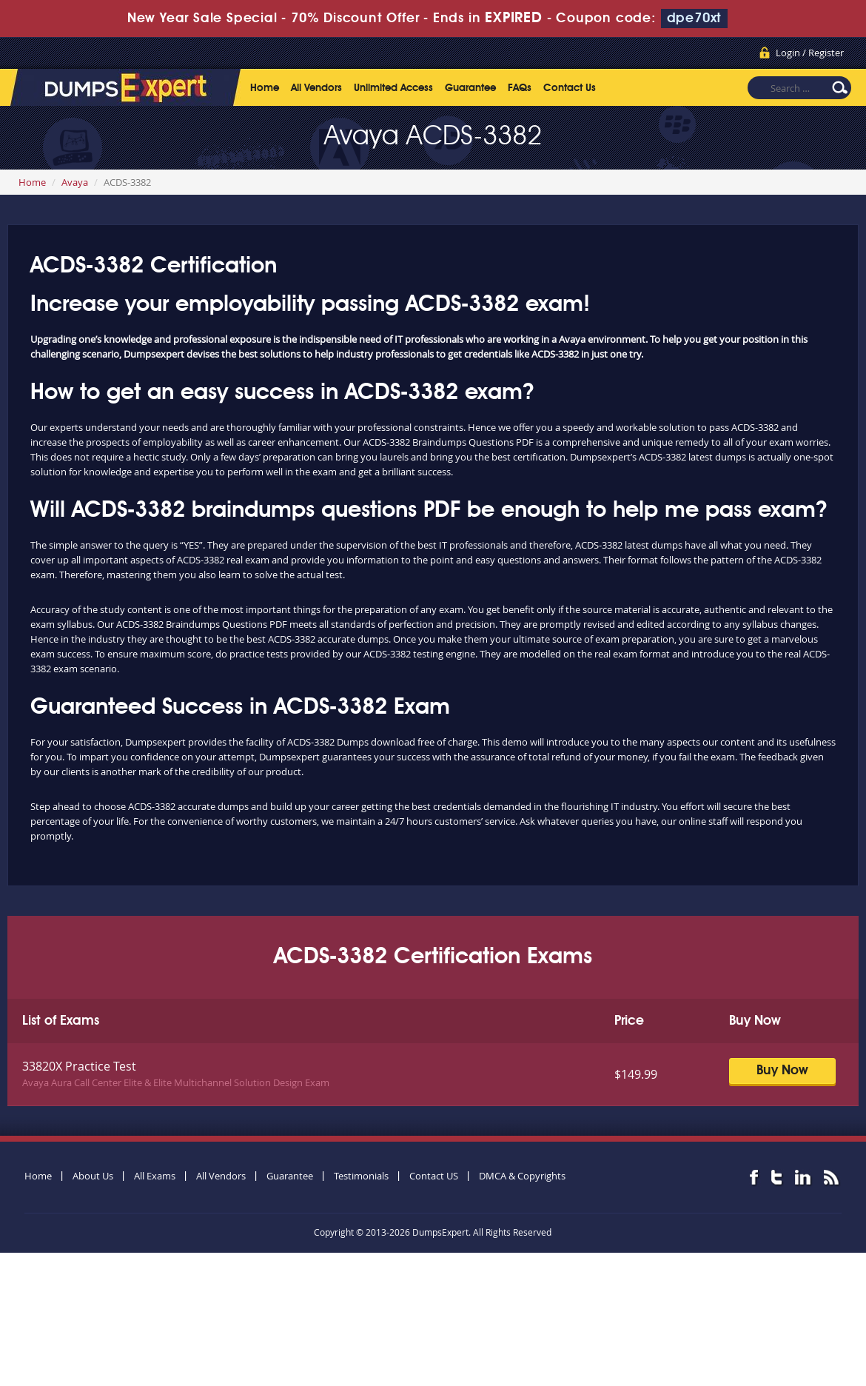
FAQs (519, 88)
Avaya (74, 182)
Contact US (433, 1175)
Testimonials (361, 1175)
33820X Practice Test (79, 1066)
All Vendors (316, 88)
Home (264, 88)
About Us (93, 1175)
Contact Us (569, 88)
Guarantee (470, 88)
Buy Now (782, 1070)
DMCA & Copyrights (522, 1175)
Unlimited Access (393, 88)
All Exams (154, 1175)
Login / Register (810, 52)
